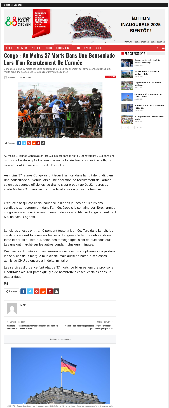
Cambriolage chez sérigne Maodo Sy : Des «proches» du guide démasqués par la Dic (89, 327)
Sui (132, 127)
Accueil (9, 48)
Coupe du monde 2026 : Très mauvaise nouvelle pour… (148, 83)
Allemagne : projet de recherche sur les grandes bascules (148, 95)
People (77, 48)
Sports (87, 48)
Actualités (22, 48)
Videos (99, 48)
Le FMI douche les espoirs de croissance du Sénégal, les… (149, 106)
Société (48, 48)
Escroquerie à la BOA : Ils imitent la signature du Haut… (147, 72)
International (63, 48)
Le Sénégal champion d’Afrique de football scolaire (149, 117)
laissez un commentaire (60, 339)
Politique (36, 48)
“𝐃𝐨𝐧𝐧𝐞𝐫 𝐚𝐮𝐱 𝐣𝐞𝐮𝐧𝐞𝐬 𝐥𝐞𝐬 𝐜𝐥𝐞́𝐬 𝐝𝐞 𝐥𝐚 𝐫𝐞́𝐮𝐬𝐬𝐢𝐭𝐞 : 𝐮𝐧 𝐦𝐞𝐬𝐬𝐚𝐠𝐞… (147, 61)
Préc (125, 127)
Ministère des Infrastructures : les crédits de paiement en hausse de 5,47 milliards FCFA (32, 327)
